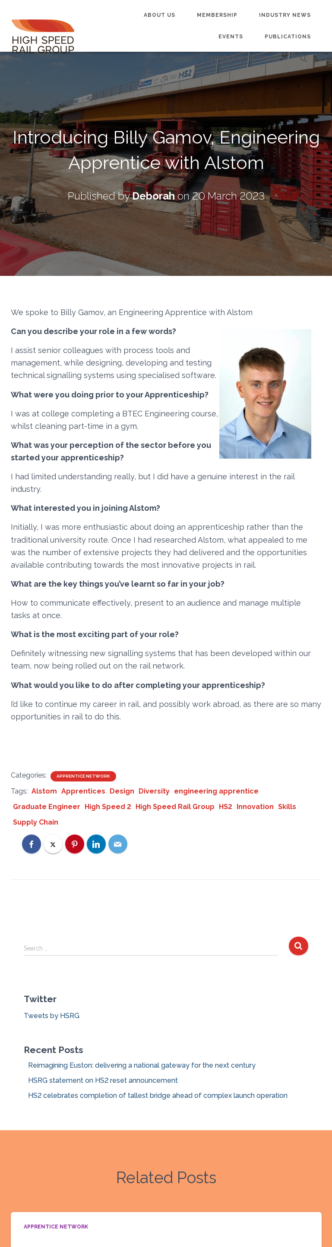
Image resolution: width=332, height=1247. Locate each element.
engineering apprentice (216, 791)
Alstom (44, 791)
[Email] (117, 843)
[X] (53, 843)
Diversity (154, 791)
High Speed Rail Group (175, 807)
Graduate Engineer (46, 807)
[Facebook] (31, 843)
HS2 (225, 807)
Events (230, 37)
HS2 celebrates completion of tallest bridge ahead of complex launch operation (158, 1095)
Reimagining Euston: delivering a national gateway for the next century (142, 1065)
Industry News (285, 15)
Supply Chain (35, 822)
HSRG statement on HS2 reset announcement (103, 1080)
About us (159, 15)
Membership (217, 15)
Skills (287, 807)
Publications (288, 37)
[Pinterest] (74, 843)
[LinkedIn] (96, 843)
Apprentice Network (242, 58)
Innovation (255, 807)
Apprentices (83, 791)
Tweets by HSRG (51, 1016)
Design (122, 791)
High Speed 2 (108, 807)
